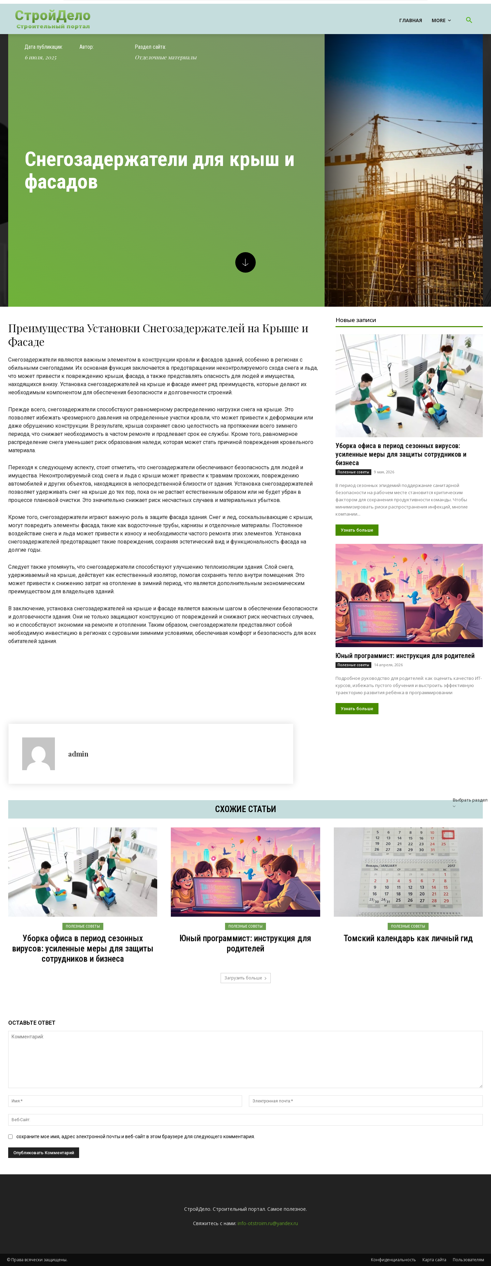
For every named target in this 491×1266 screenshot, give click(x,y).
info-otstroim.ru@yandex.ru (268, 1223)
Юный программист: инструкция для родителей (405, 656)
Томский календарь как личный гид (408, 938)
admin (78, 753)
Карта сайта (434, 1260)
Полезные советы (353, 472)
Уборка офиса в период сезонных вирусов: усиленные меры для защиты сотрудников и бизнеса (401, 454)
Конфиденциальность (393, 1260)
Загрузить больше (245, 978)
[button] (469, 20)
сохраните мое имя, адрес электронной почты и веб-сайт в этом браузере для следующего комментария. (135, 1136)
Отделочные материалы (165, 57)
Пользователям (468, 1260)
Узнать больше (357, 530)
